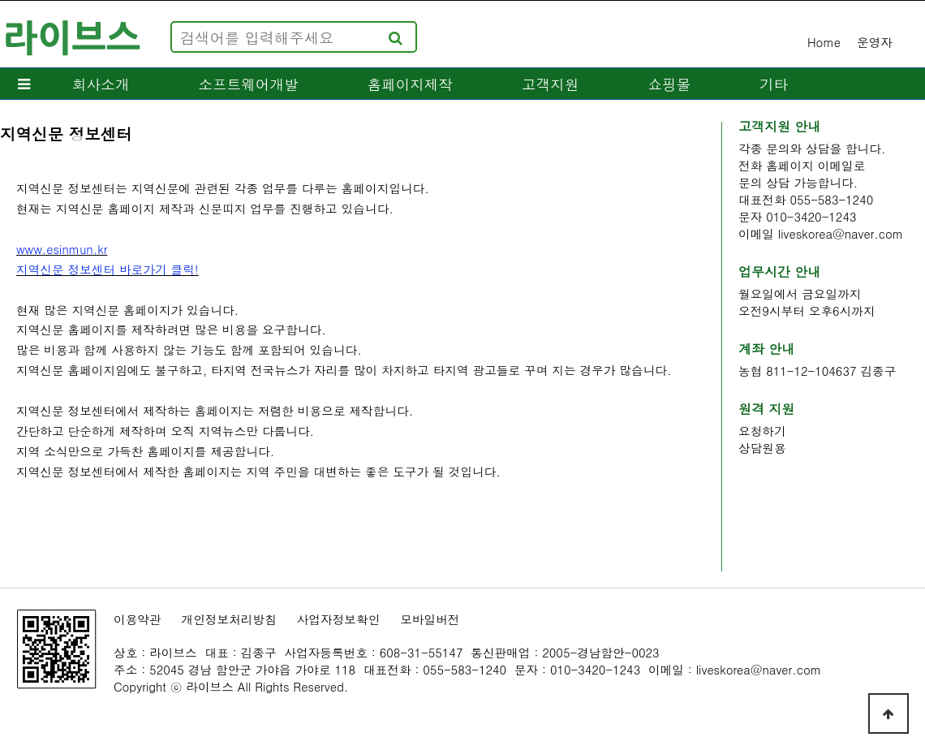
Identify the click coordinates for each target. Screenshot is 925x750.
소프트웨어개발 (248, 84)
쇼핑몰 (669, 84)
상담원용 (762, 447)
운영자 (875, 41)
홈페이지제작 (411, 84)
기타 (773, 84)
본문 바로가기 (0, 0)
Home (824, 41)
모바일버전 (429, 618)
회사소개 (100, 84)
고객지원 (550, 84)
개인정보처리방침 (229, 618)
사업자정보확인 (339, 618)
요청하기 (762, 430)
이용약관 (137, 618)
